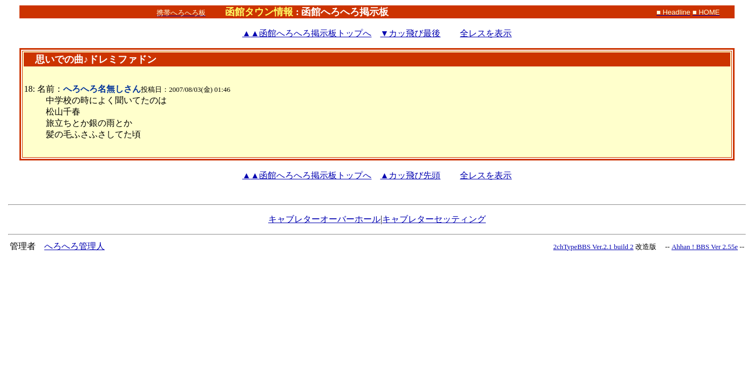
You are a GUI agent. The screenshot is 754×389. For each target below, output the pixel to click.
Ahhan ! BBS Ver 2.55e (704, 247)
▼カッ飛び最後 (410, 33)
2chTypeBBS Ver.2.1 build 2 (593, 247)
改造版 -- (652, 247)
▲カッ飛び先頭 (410, 175)
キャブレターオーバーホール (324, 219)
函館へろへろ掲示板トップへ (307, 33)
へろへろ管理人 (74, 246)
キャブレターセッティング (434, 219)
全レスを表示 (486, 33)
